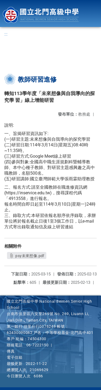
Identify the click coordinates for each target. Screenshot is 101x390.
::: (6, 34)
